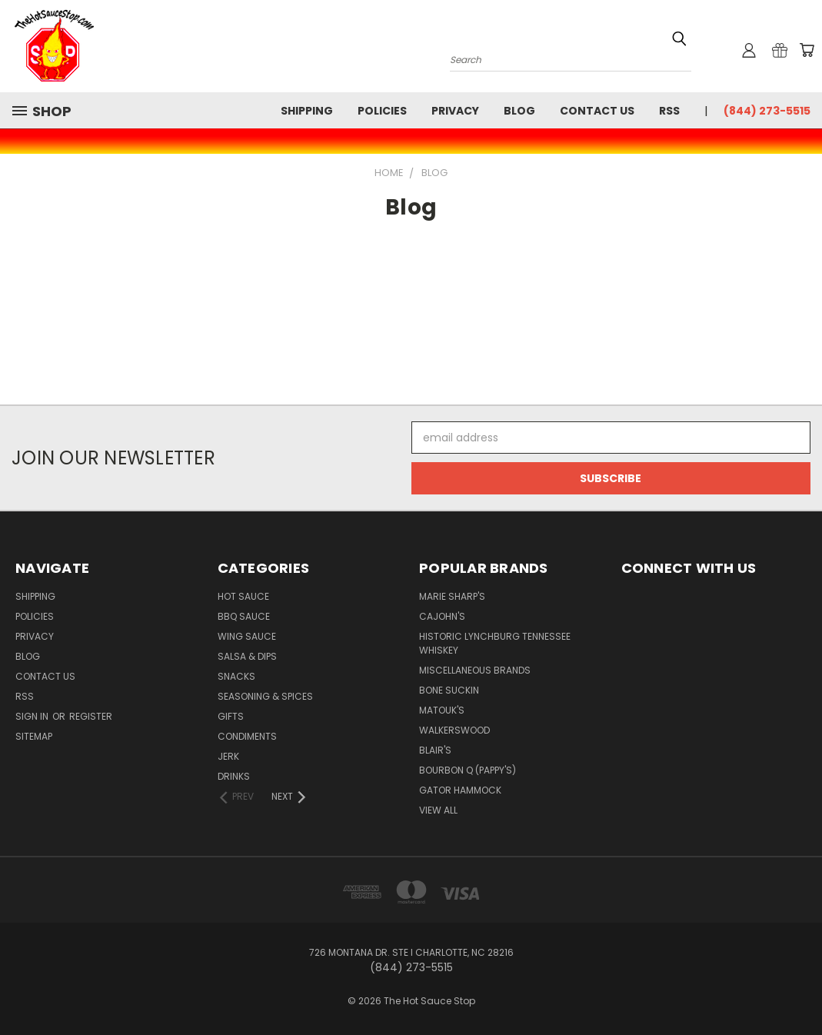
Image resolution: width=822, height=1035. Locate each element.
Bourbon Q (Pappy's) (467, 770)
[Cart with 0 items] (806, 50)
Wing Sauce (247, 636)
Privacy (455, 110)
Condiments (247, 736)
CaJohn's (442, 616)
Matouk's (441, 710)
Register (90, 716)
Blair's (435, 750)
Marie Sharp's (452, 596)
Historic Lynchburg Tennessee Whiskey (495, 643)
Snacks (236, 676)
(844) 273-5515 (767, 110)
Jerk (228, 756)
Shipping (307, 110)
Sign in (33, 716)
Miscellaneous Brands (475, 670)
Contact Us (597, 110)
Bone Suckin (449, 690)
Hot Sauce (243, 596)
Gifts (231, 716)
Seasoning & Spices (265, 696)
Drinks (234, 776)
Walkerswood (454, 730)
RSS (669, 110)
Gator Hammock (460, 790)
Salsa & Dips (247, 656)
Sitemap (33, 736)
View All (438, 810)
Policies (382, 110)
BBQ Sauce (244, 616)
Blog (519, 110)
